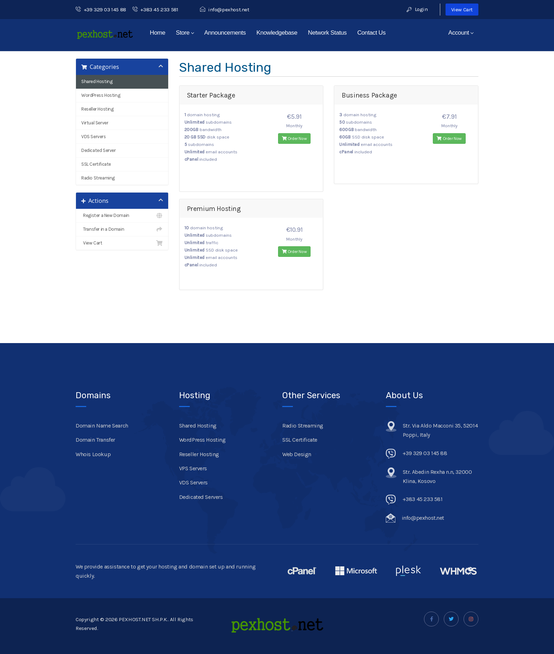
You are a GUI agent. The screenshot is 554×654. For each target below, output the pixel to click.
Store (185, 32)
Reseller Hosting (97, 109)
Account (461, 32)
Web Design (296, 454)
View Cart (462, 9)
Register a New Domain (122, 215)
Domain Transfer (95, 439)
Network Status (327, 32)
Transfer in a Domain (122, 229)
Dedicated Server (98, 150)
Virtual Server (94, 122)
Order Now (294, 138)
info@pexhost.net (224, 9)
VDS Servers (93, 136)
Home (157, 32)
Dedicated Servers (201, 497)
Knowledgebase (277, 32)
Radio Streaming (98, 178)
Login (417, 9)
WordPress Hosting (100, 95)
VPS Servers (193, 468)
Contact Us (371, 32)
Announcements (225, 32)
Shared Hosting (96, 81)
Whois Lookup (93, 454)
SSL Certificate (96, 164)
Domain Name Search (102, 425)
